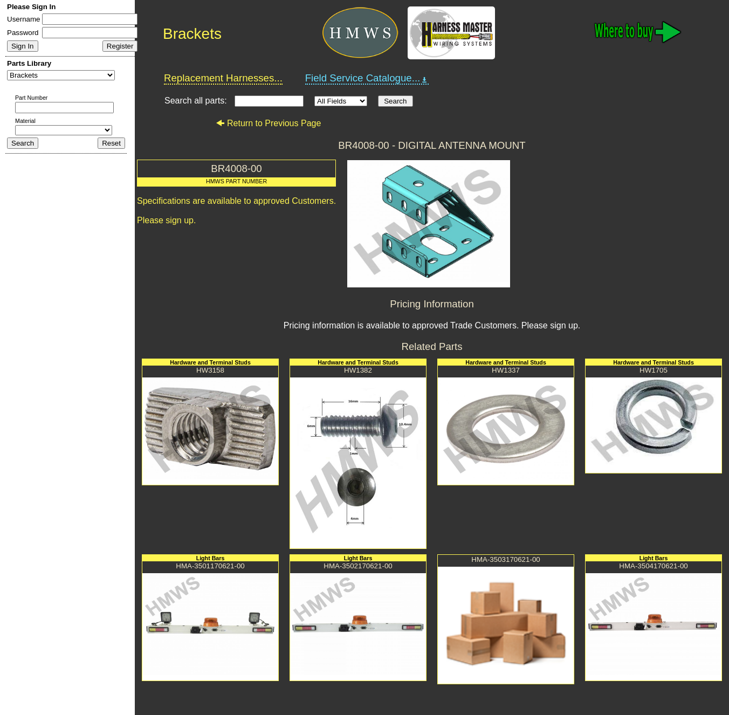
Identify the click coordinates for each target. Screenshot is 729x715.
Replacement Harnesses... (223, 78)
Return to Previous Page (268, 123)
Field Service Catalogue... (367, 78)
